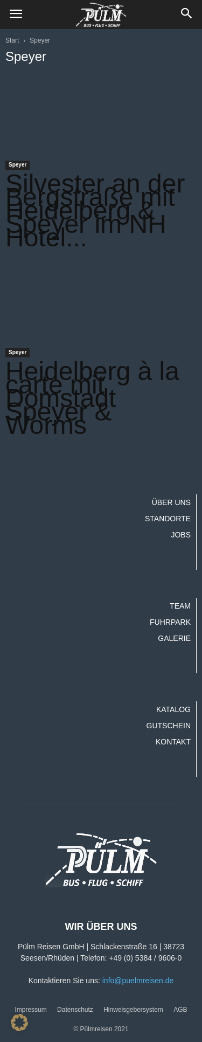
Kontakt (173, 741)
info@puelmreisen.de (138, 980)
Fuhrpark (170, 622)
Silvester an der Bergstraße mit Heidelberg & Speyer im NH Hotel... (95, 210)
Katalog (173, 709)
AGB (180, 1009)
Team (180, 606)
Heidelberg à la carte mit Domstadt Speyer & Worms (92, 398)
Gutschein (169, 725)
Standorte (168, 518)
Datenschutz (75, 1009)
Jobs (181, 534)
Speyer (17, 165)
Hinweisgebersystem (133, 1009)
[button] (187, 14)
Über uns (171, 502)
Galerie (174, 638)
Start (12, 40)
